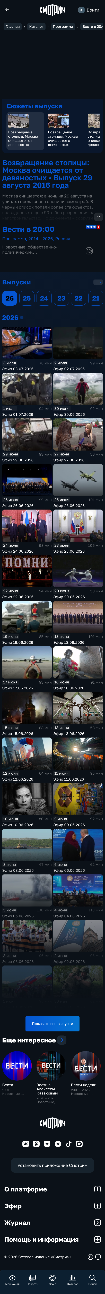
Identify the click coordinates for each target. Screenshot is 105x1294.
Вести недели (83, 1088)
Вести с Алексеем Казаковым (47, 1092)
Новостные (13, 247)
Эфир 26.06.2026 (17, 506)
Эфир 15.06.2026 (17, 734)
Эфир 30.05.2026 (69, 1007)
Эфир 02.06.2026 (69, 962)
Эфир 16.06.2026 (68, 688)
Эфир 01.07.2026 (17, 415)
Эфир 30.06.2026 (69, 415)
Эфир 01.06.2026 (17, 1007)
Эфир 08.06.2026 (18, 871)
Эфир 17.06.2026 (17, 688)
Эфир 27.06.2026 (68, 460)
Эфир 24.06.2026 (17, 551)
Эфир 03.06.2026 (18, 962)
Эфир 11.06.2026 (68, 779)
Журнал (52, 1226)
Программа (14, 239)
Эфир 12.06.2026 (17, 779)
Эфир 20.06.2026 (69, 597)
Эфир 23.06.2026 (69, 551)
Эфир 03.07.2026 (17, 369)
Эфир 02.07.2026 (69, 369)
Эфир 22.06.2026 (17, 597)
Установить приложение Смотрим (53, 1168)
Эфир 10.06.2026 (17, 825)
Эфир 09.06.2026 (69, 825)
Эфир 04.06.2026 (69, 916)
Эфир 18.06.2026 (68, 643)
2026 (21, 318)
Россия (62, 239)
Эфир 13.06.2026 (68, 734)
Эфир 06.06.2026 (69, 871)
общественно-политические (30, 250)
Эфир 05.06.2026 (18, 916)
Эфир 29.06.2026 (17, 460)
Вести (7, 1088)
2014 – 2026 (40, 239)
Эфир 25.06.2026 (69, 506)
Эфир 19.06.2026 (17, 643)
